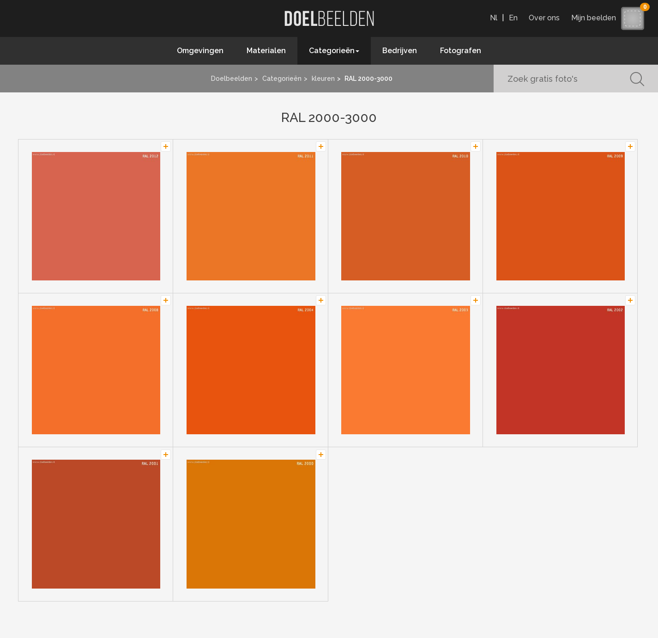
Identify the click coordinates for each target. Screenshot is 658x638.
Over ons (544, 17)
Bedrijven (399, 50)
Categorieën (282, 78)
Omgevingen (200, 50)
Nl (493, 17)
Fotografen (460, 50)
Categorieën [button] (334, 50)
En (513, 17)
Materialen (266, 50)
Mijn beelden (596, 17)
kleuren (323, 78)
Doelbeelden (231, 78)
